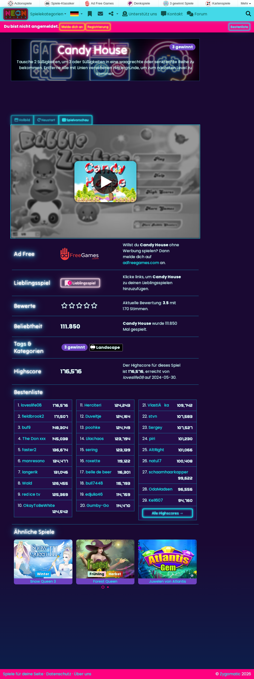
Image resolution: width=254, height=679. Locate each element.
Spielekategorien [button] (46, 14)
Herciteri (92, 405)
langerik (30, 472)
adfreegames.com (141, 263)
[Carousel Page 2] (107, 587)
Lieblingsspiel (80, 282)
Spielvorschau (75, 120)
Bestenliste (239, 27)
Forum (197, 14)
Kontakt (172, 14)
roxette (93, 461)
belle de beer (99, 472)
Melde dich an (72, 27)
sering (91, 450)
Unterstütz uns (139, 14)
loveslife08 (31, 405)
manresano (33, 461)
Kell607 (156, 500)
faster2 (29, 450)
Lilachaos (95, 438)
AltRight (156, 450)
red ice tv (31, 494)
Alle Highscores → (168, 513)
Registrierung (98, 27)
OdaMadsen (160, 489)
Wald (27, 483)
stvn (153, 416)
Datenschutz (58, 674)
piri (152, 438)
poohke (92, 427)
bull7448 (94, 483)
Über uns (82, 674)
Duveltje (93, 416)
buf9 (26, 427)
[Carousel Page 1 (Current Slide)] (102, 587)
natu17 (155, 461)
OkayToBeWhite (39, 505)
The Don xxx (34, 438)
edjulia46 (94, 494)
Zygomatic (230, 674)
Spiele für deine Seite (23, 674)
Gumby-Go (98, 505)
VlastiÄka (158, 405)
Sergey (155, 427)
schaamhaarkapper (168, 472)
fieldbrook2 (33, 416)
